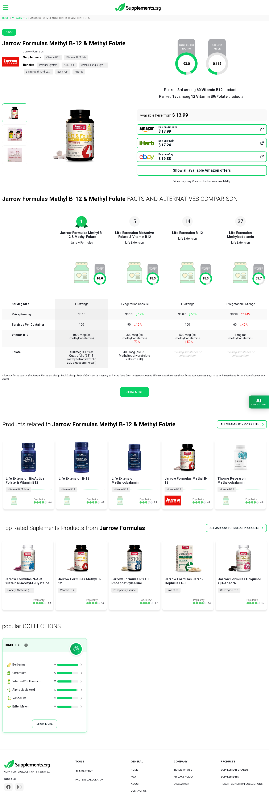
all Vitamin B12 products (242, 424)
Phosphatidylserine (124, 590)
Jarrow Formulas (33, 51)
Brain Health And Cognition (39, 71)
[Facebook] (8, 787)
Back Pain (62, 71)
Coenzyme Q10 (229, 590)
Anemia (79, 71)
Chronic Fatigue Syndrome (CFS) (94, 65)
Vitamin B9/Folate (76, 57)
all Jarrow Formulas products (237, 528)
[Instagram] (19, 787)
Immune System (48, 65)
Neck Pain (69, 65)
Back (9, 32)
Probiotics (172, 590)
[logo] (138, 7)
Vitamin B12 (53, 57)
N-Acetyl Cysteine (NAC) (20, 590)
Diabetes (12, 645)
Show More (45, 723)
